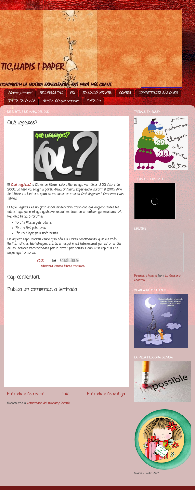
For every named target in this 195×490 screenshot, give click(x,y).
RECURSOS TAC (51, 93)
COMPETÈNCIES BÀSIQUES (158, 93)
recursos (78, 266)
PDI (72, 93)
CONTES (125, 93)
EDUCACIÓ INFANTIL (97, 93)
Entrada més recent (26, 394)
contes (58, 266)
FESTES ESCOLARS (21, 101)
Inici (65, 394)
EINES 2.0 (93, 101)
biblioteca (47, 266)
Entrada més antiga (106, 394)
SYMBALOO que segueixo (61, 101)
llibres (68, 266)
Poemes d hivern (145, 276)
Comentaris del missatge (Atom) (48, 403)
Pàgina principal (20, 93)
